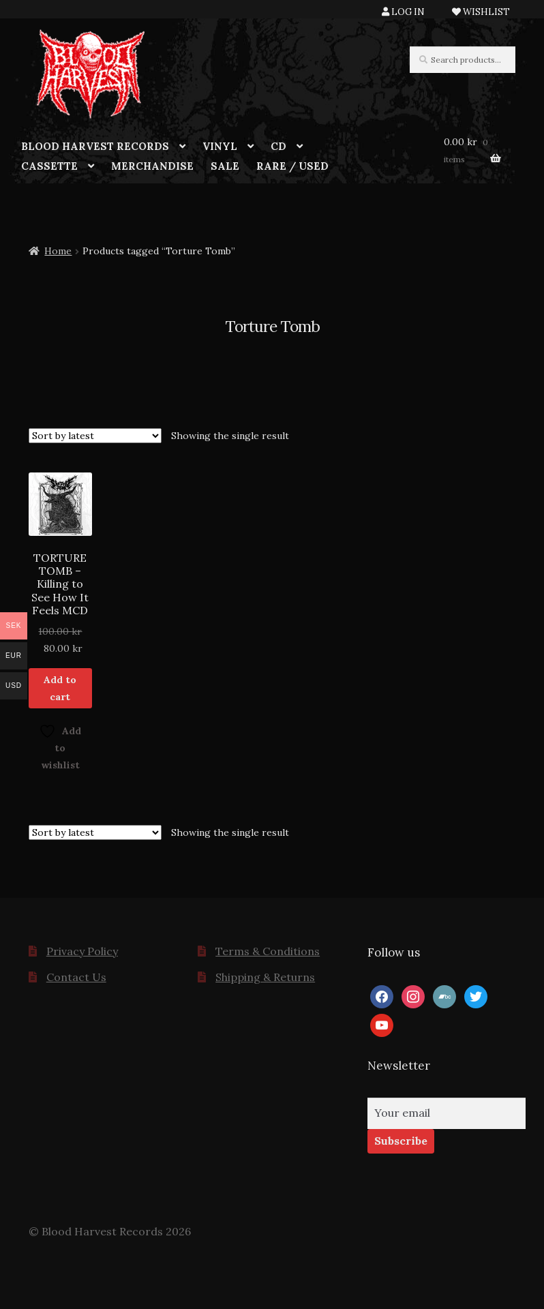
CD (278, 146)
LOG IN (403, 12)
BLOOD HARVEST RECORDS (95, 146)
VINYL (219, 146)
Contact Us (76, 977)
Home (58, 251)
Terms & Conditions (267, 951)
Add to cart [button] (60, 688)
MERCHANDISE (152, 166)
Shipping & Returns (265, 977)
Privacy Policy (82, 951)
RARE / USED (292, 166)
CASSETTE (49, 166)
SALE (225, 166)
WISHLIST (481, 12)
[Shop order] (95, 435)
